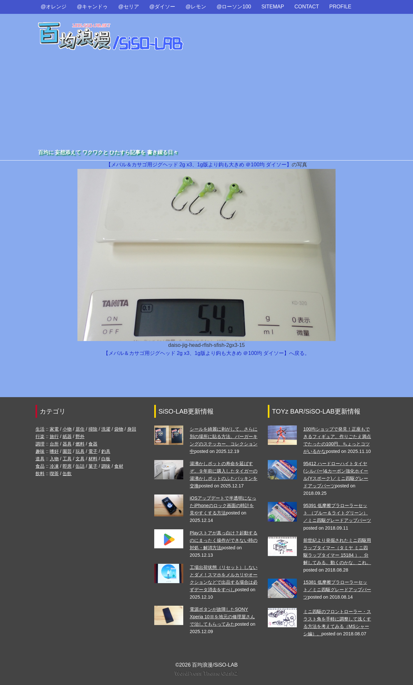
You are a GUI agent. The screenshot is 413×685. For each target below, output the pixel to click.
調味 (105, 466)
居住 (80, 429)
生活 (40, 429)
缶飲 (67, 473)
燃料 (80, 443)
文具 (80, 458)
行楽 (40, 436)
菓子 (92, 466)
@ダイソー (162, 6)
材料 (92, 458)
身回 (131, 429)
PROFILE (340, 6)
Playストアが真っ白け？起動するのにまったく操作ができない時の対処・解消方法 (223, 540)
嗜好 (54, 451)
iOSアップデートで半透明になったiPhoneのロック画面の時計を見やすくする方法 (223, 505)
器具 (67, 443)
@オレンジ (53, 6)
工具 (67, 458)
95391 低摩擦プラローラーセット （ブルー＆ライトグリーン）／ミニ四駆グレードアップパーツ (337, 513)
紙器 (67, 436)
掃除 (92, 429)
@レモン (196, 6)
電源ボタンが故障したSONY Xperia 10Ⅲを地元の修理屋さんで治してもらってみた (222, 617)
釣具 (105, 451)
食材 (118, 466)
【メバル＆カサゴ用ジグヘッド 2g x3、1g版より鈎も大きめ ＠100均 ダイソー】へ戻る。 (206, 353)
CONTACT (306, 6)
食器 (92, 443)
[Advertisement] (206, 99)
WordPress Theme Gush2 (206, 673)
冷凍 (54, 466)
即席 (67, 466)
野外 (80, 436)
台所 (54, 443)
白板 (105, 458)
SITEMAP (272, 6)
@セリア (128, 6)
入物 (54, 458)
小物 (67, 429)
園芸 (67, 451)
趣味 (40, 451)
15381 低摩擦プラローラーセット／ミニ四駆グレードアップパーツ (337, 590)
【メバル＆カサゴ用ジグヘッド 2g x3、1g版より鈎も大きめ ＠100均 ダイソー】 (199, 164)
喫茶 (54, 473)
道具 (40, 458)
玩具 (80, 451)
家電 (54, 429)
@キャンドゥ (92, 6)
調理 (40, 443)
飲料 (40, 473)
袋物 (118, 429)
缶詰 (80, 466)
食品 (40, 466)
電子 (92, 451)
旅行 (54, 436)
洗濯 (105, 429)
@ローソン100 (234, 6)
